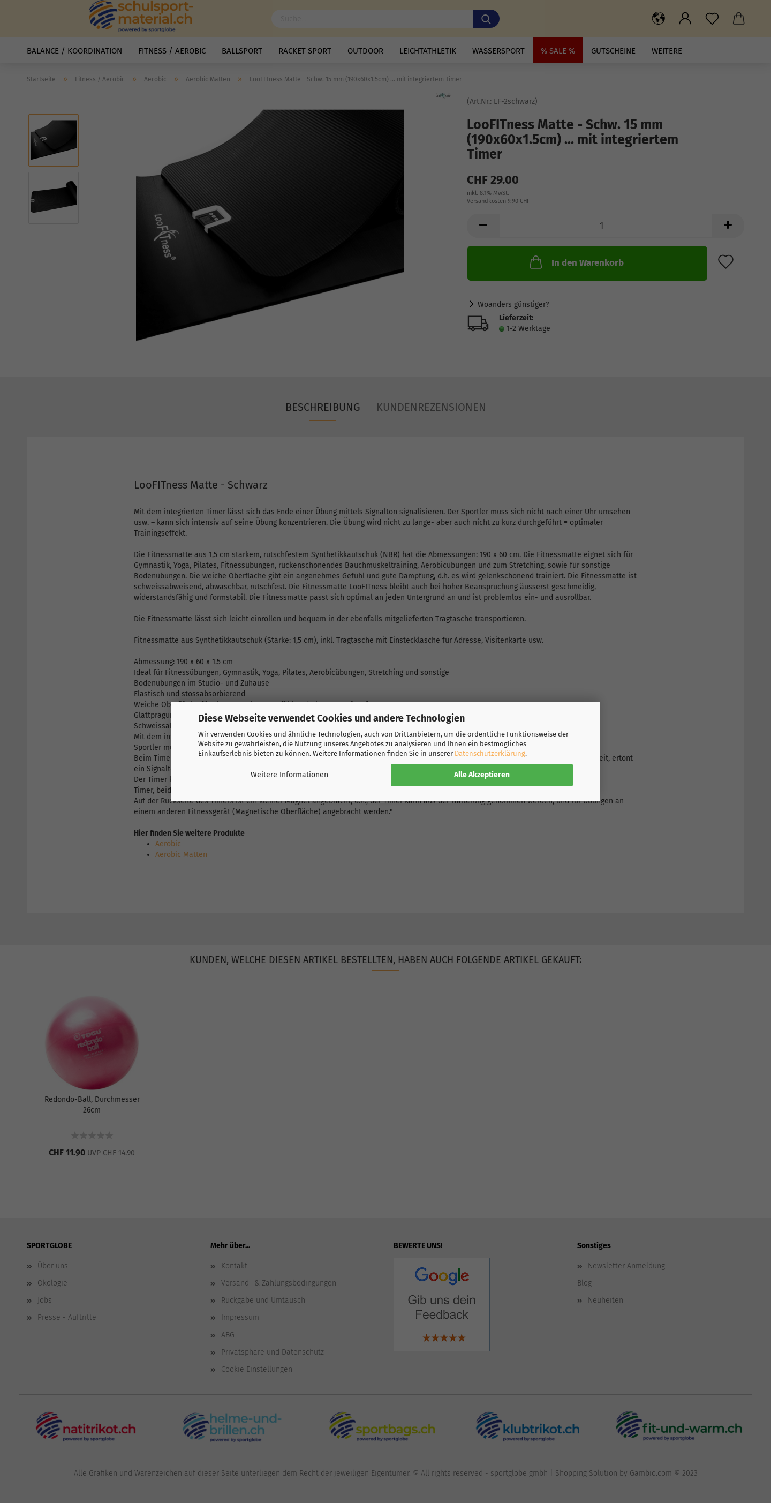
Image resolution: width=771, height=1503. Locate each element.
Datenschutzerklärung (490, 753)
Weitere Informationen (289, 774)
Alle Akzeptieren (482, 774)
